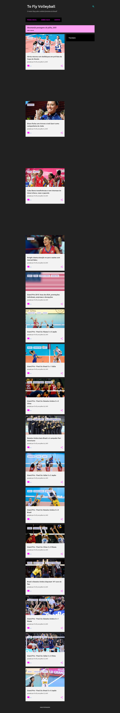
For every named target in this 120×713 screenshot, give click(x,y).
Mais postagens (45, 707)
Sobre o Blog (45, 20)
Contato (57, 20)
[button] (62, 66)
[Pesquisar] (93, 6)
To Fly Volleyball (41, 6)
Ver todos (30, 30)
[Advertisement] (45, 85)
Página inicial (32, 20)
